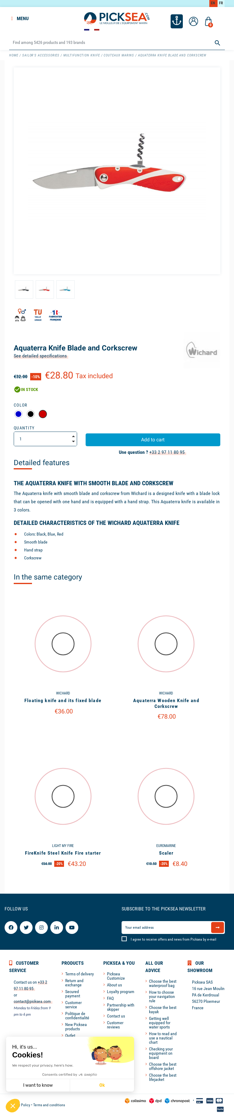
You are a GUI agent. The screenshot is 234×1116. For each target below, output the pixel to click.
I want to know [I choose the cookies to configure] (38, 1085)
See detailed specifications (40, 356)
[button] (12, 1105)
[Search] (117, 43)
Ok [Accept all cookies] (102, 1085)
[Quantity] (45, 439)
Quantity (24, 427)
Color (20, 405)
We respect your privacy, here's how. (42, 1065)
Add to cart (153, 440)
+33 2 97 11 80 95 (167, 452)
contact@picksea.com (32, 1001)
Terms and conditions (49, 1105)
